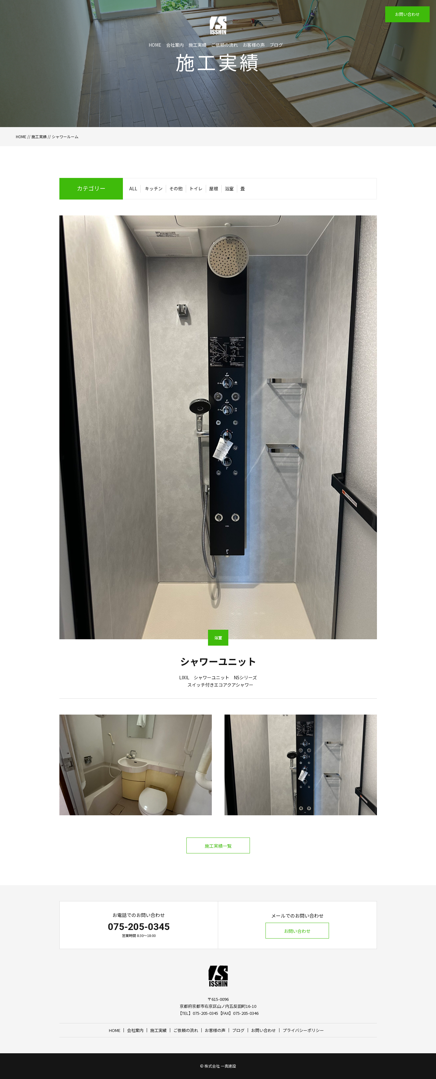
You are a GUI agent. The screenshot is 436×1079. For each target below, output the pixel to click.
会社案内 (175, 45)
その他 (176, 188)
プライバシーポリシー (303, 1030)
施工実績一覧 (218, 846)
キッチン (154, 188)
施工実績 (197, 45)
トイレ (196, 188)
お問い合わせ (407, 14)
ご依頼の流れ (224, 45)
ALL (133, 188)
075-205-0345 (139, 926)
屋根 (213, 188)
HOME (155, 45)
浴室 (229, 188)
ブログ (276, 45)
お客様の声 (254, 45)
